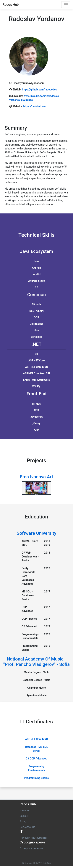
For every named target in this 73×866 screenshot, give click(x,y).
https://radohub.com (35, 106)
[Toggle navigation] (65, 4)
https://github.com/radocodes (39, 89)
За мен (24, 815)
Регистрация (27, 826)
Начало (24, 810)
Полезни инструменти (33, 837)
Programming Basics (36, 777)
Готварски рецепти (31, 848)
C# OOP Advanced (36, 758)
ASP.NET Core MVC (36, 739)
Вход (22, 821)
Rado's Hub (11, 4)
